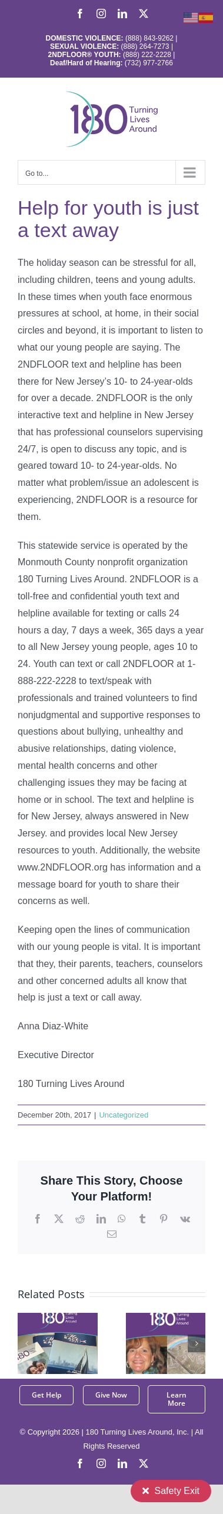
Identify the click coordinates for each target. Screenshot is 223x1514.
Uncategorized (123, 1115)
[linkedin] (122, 1463)
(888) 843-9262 (149, 38)
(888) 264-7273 (145, 46)
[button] (26, 1343)
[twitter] (143, 1463)
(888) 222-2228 (147, 55)
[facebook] (80, 1463)
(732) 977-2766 (149, 63)
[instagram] (101, 1463)
